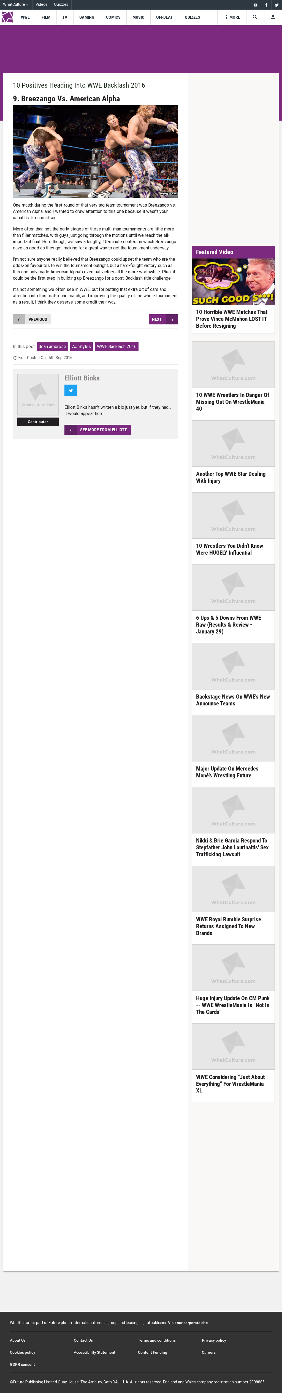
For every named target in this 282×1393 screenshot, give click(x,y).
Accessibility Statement (94, 1352)
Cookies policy (22, 1352)
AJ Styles (81, 346)
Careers (209, 1352)
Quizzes (61, 4)
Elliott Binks (82, 378)
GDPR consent (22, 1364)
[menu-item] (25, 17)
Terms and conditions (157, 1340)
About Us (18, 1340)
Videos (42, 4)
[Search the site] (255, 17)
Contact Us (83, 1340)
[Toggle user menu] (273, 17)
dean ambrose (52, 346)
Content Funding (152, 1352)
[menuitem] (255, 5)
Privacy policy (214, 1340)
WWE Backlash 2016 (117, 346)
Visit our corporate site (188, 1322)
